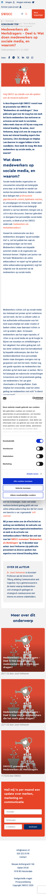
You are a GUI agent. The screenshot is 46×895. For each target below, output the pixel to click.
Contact (23, 857)
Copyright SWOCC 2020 (23, 885)
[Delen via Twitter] (18, 57)
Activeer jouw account (11, 7)
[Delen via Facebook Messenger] (13, 57)
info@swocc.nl (23, 850)
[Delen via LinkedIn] (23, 57)
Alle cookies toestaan (23, 481)
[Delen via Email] (27, 57)
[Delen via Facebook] (9, 57)
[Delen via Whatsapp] (32, 57)
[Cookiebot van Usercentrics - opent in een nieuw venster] (32, 398)
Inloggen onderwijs (25, 2)
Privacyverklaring (23, 882)
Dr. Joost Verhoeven (16, 572)
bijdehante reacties (33, 199)
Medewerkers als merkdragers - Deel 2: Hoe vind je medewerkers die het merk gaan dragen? (22, 715)
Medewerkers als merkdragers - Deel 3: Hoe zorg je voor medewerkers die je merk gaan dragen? (21, 662)
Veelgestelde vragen (23, 878)
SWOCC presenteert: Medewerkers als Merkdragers (20, 768)
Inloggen (10, 2)
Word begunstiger (38, 13)
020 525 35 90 (23, 853)
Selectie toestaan (23, 488)
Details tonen (32, 474)
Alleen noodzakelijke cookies (23, 495)
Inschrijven (33, 827)
